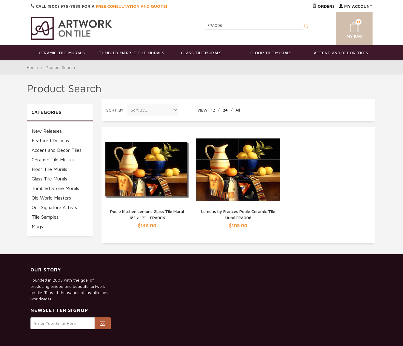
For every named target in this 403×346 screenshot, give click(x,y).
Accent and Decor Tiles (341, 52)
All (238, 109)
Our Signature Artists (54, 207)
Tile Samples (45, 217)
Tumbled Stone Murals (55, 188)
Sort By (115, 109)
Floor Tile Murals (271, 52)
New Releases (47, 131)
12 (212, 109)
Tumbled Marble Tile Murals (131, 52)
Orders (324, 6)
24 (225, 109)
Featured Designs (50, 140)
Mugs (37, 226)
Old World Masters (51, 197)
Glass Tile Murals (201, 52)
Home (32, 67)
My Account (356, 6)
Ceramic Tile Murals (62, 52)
